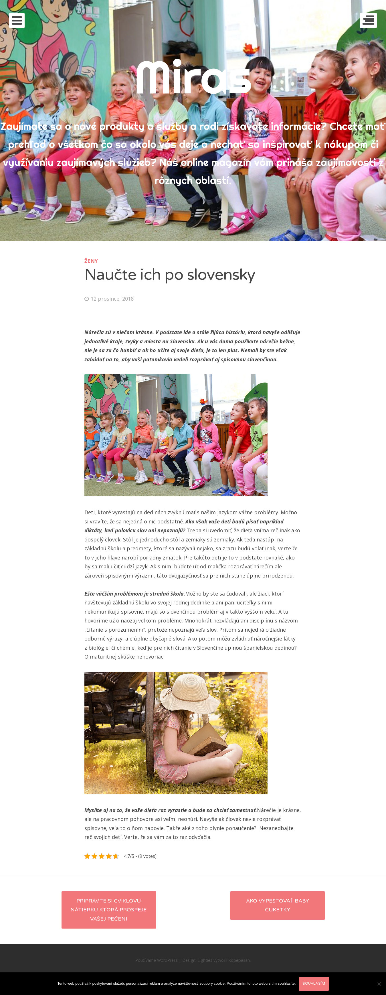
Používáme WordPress (156, 960)
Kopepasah (239, 960)
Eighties (204, 960)
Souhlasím (313, 983)
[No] (379, 984)
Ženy (91, 260)
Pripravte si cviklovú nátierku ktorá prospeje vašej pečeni (108, 910)
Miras (193, 76)
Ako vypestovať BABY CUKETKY (277, 905)
